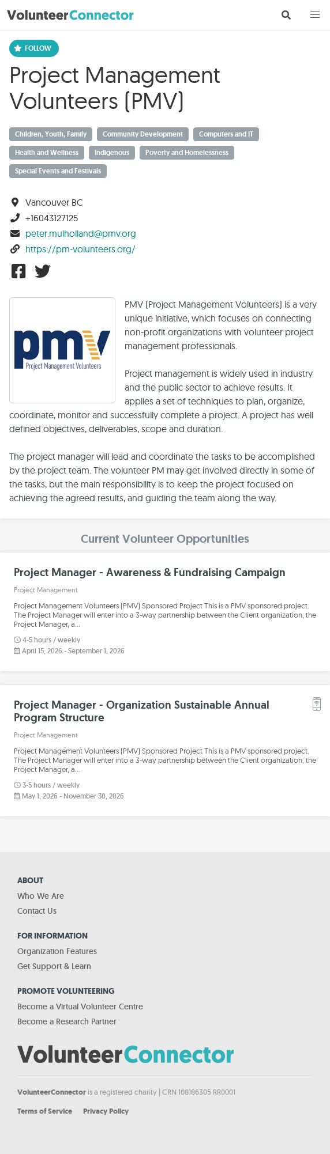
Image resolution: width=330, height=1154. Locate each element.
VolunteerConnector (51, 1092)
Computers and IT (226, 134)
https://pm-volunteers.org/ (80, 249)
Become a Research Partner (67, 1021)
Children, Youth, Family (51, 134)
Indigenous (112, 152)
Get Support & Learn (54, 966)
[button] (315, 15)
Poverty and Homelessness (186, 152)
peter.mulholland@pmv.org (80, 233)
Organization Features (57, 951)
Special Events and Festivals (58, 171)
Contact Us (37, 911)
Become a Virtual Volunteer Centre (80, 1006)
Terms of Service (44, 1111)
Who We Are (40, 896)
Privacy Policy (106, 1111)
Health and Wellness (46, 152)
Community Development (143, 134)
